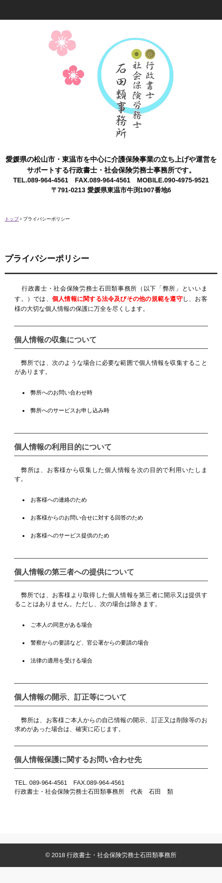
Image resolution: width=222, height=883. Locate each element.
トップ (12, 218)
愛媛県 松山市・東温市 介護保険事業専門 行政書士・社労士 (111, 36)
